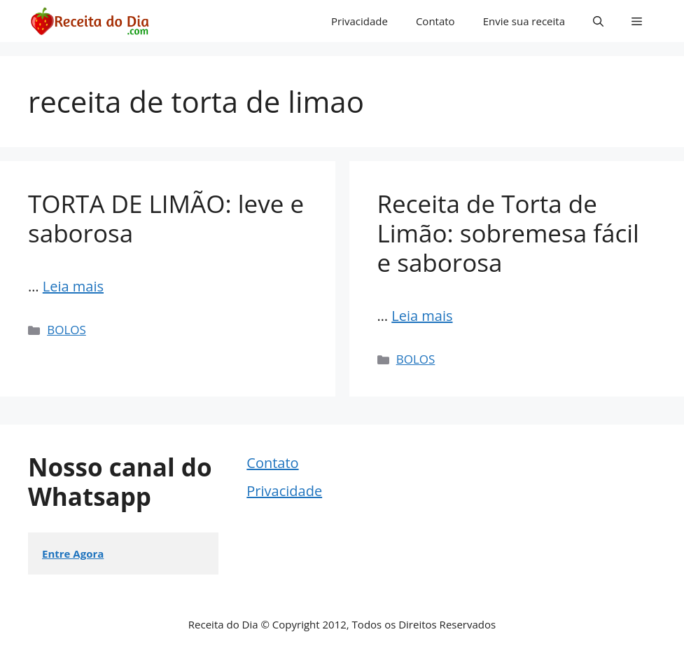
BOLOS (66, 330)
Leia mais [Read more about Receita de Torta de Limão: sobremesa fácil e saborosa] (421, 315)
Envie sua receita (524, 21)
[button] (598, 21)
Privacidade (359, 21)
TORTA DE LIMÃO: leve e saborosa (166, 218)
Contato (435, 21)
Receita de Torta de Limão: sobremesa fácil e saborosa (508, 233)
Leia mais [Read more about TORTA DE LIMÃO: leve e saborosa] (73, 286)
